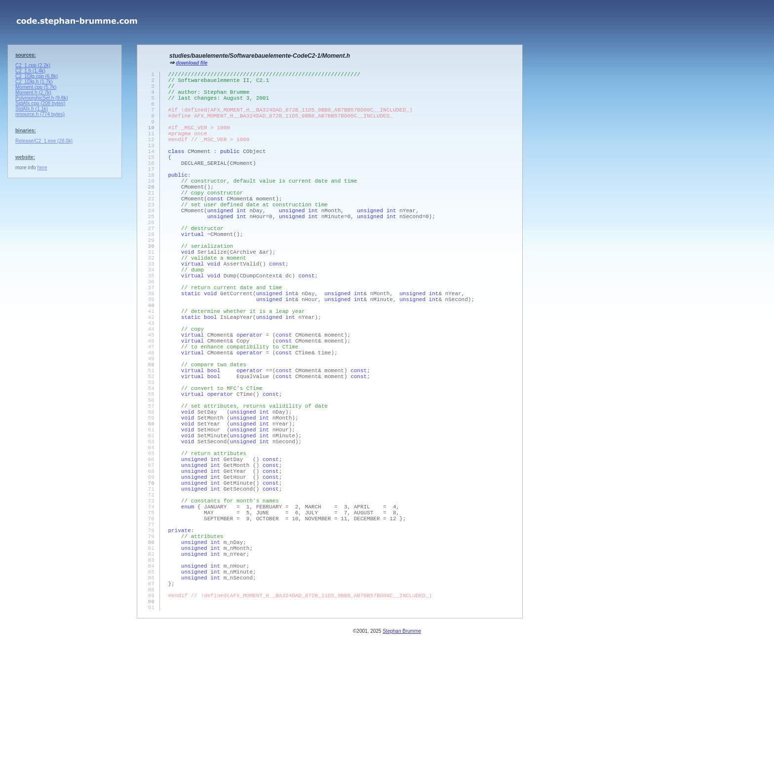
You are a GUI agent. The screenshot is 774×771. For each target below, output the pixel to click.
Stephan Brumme (402, 766)
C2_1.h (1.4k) (30, 71)
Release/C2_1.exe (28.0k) (44, 141)
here (42, 167)
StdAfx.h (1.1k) (31, 109)
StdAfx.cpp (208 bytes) (40, 103)
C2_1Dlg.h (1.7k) (34, 81)
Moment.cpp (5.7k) (35, 87)
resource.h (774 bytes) (40, 114)
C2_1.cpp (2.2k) (32, 65)
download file (191, 63)
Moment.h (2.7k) (33, 92)
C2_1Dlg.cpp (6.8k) (36, 76)
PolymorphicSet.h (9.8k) (41, 98)
